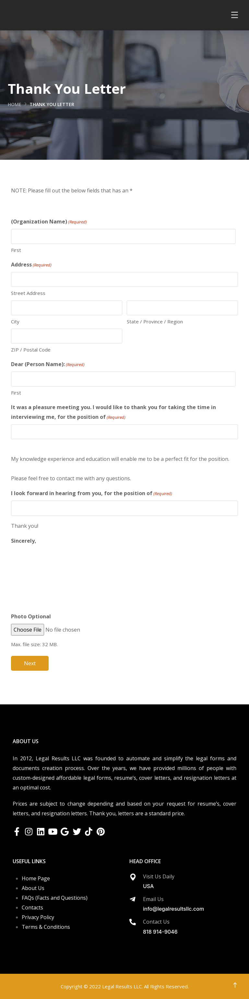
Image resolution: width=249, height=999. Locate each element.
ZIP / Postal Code (31, 349)
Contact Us (156, 921)
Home (14, 104)
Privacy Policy (38, 917)
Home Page (36, 878)
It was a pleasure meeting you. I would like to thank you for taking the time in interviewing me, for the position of (113, 412)
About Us (33, 888)
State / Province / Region (155, 321)
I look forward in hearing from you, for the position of (91, 493)
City (15, 321)
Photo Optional (31, 616)
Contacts (32, 907)
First (16, 250)
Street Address (28, 293)
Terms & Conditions (46, 926)
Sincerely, (23, 540)
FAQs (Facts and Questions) (55, 897)
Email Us (153, 899)
